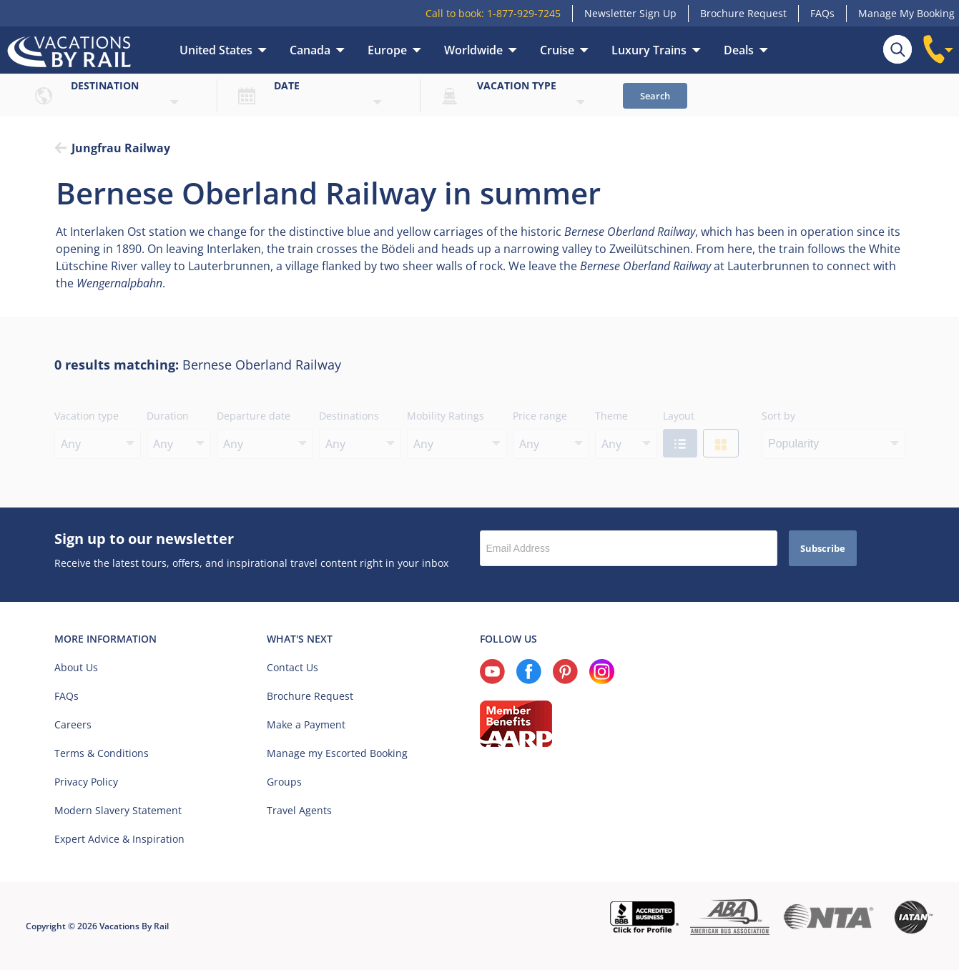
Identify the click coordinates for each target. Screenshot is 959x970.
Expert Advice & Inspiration (119, 839)
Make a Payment (306, 724)
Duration (168, 415)
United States (215, 50)
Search (655, 95)
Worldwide (473, 50)
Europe (387, 50)
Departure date (253, 415)
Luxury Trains (649, 50)
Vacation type (516, 85)
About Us (76, 667)
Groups (284, 781)
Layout (678, 415)
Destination (105, 85)
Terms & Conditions (101, 753)
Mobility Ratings (445, 415)
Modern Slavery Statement (118, 810)
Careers (73, 724)
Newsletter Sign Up (630, 13)
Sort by (778, 415)
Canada (310, 50)
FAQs (822, 13)
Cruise (557, 50)
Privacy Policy (86, 781)
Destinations (349, 415)
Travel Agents (299, 810)
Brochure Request (743, 13)
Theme (611, 415)
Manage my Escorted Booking (337, 753)
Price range (540, 415)
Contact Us (292, 667)
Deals (739, 50)
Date (287, 85)
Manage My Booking (906, 13)
